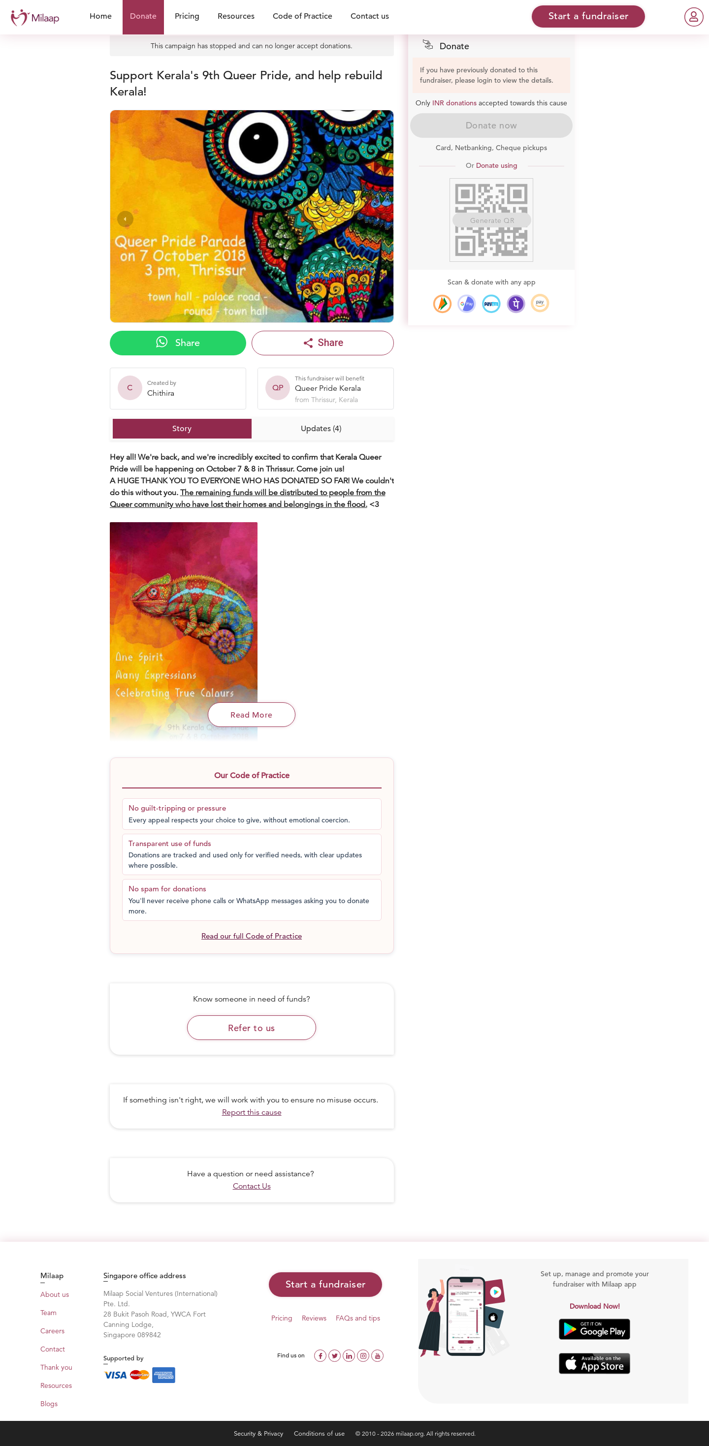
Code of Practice (302, 16)
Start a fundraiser (326, 1284)
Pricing (187, 16)
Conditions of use (320, 1433)
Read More (251, 715)
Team (48, 1312)
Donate (143, 16)
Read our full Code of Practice (251, 936)
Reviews (314, 1318)
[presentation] (125, 219)
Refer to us (251, 1028)
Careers (52, 1330)
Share (178, 342)
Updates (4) (321, 429)
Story (182, 429)
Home (101, 16)
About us (54, 1294)
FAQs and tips (358, 1318)
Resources (236, 16)
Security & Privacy (259, 1433)
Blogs (49, 1403)
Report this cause (252, 1112)
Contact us (370, 16)
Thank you (56, 1367)
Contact (52, 1349)
